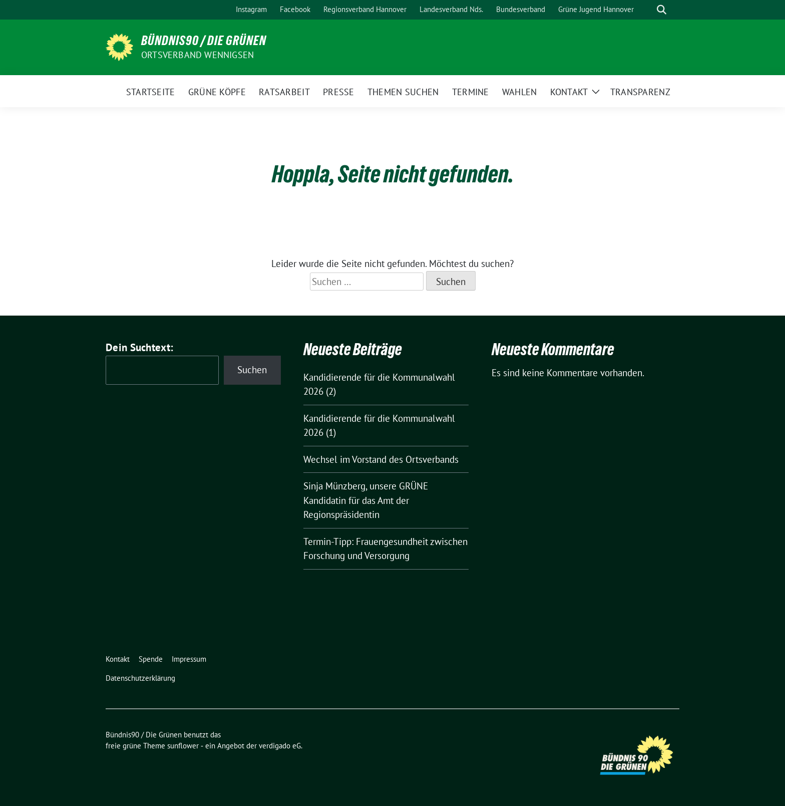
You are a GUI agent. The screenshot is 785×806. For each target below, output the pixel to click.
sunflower (183, 745)
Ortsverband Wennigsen (197, 55)
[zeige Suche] (661, 10)
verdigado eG (280, 745)
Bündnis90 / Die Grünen (203, 40)
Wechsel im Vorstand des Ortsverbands (381, 459)
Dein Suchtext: (139, 347)
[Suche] (647, 10)
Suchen (252, 370)
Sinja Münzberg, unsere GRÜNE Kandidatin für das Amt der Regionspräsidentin (365, 500)
